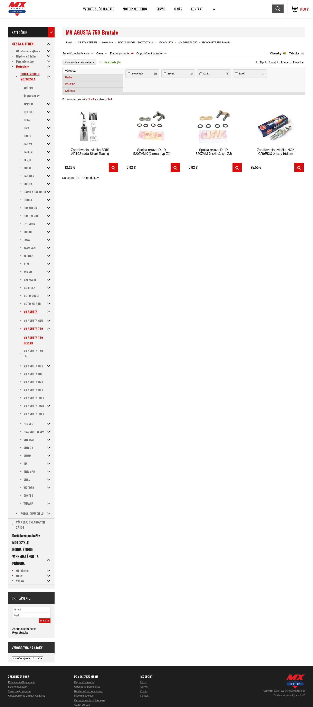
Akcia (272, 62)
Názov (85, 53)
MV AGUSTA (166, 42)
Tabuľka (294, 53)
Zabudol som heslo (24, 628)
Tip (262, 62)
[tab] (93, 70)
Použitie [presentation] (70, 84)
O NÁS (178, 9)
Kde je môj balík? (18, 686)
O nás (144, 691)
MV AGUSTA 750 (187, 42)
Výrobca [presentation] (70, 70)
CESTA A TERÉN (87, 42)
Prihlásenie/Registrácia (21, 682)
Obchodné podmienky (87, 686)
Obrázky (275, 53)
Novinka (298, 62)
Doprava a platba (84, 682)
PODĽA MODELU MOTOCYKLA (135, 42)
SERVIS (160, 9)
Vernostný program (19, 691)
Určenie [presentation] (70, 90)
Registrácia (20, 632)
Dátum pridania (120, 53)
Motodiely (107, 42)
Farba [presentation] (69, 77)
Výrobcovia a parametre (79, 62)
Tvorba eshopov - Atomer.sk (289, 695)
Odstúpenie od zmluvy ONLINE (26, 695)
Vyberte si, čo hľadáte (98, 9)
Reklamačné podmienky (88, 691)
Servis (144, 686)
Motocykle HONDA (135, 9)
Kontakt (197, 9)
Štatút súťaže (82, 704)
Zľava (284, 62)
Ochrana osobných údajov (89, 700)
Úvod (69, 42)
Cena (99, 53)
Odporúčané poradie (149, 53)
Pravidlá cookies (84, 695)
